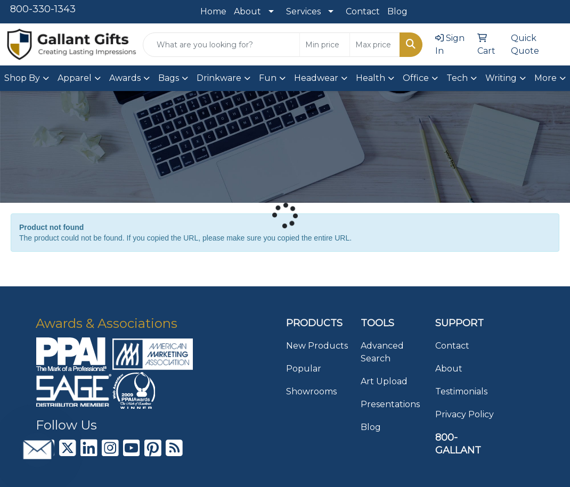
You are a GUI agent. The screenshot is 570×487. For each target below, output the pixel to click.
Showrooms (311, 391)
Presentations (390, 404)
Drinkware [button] (219, 78)
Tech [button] (457, 78)
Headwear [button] (316, 78)
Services (303, 11)
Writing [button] (501, 78)
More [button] (545, 78)
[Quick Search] (221, 44)
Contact (363, 11)
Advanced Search (382, 352)
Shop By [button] (22, 78)
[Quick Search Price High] (374, 44)
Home (213, 11)
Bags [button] (168, 78)
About (247, 11)
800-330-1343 (43, 9)
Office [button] (416, 78)
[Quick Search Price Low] (324, 44)
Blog (397, 11)
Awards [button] (125, 78)
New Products (317, 346)
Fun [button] (267, 78)
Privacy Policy (464, 414)
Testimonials (461, 391)
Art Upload (384, 381)
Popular (303, 369)
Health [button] (370, 78)
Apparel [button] (75, 78)
